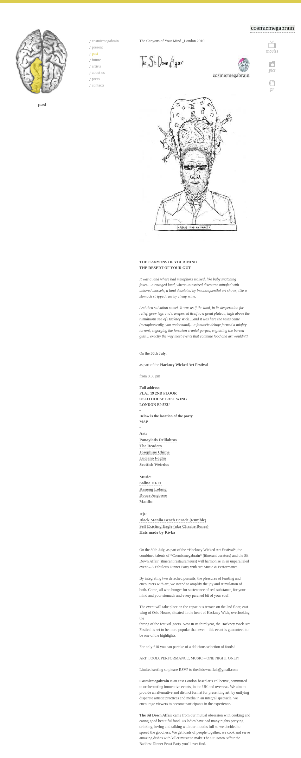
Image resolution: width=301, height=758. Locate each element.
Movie (272, 47)
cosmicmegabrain (105, 41)
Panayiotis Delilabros (158, 439)
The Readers (150, 445)
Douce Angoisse (153, 495)
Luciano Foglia (152, 458)
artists (96, 66)
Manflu (145, 501)
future (96, 60)
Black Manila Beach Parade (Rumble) (172, 519)
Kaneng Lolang (153, 489)
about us (98, 72)
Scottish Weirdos (154, 464)
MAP (143, 422)
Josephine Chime (154, 452)
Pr (272, 85)
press (96, 79)
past (95, 53)
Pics (272, 66)
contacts (98, 85)
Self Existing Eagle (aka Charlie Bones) (173, 526)
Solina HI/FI (150, 482)
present (97, 47)
